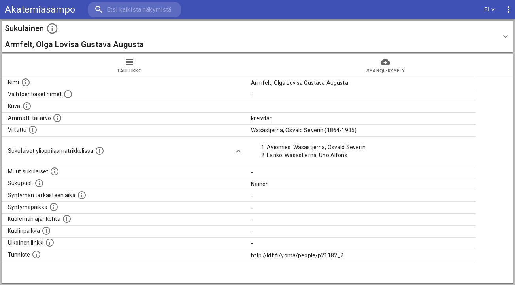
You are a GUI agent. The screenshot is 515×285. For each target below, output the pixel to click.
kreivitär (261, 118)
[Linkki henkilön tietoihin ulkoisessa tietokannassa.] (49, 242)
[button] (257, 36)
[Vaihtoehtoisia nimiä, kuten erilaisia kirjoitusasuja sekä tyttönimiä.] (68, 94)
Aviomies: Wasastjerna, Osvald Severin (316, 147)
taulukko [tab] (130, 65)
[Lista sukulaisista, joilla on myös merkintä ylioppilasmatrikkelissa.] (99, 150)
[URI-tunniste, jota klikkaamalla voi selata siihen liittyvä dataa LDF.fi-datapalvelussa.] (36, 254)
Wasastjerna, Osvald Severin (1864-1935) (304, 130)
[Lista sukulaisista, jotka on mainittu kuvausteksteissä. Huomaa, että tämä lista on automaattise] (54, 171)
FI (489, 9)
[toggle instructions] (52, 28)
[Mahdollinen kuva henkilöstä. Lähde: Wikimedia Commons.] (27, 106)
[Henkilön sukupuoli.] (39, 183)
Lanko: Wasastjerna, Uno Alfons (307, 155)
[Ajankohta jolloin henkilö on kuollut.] (66, 219)
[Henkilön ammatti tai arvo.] (57, 118)
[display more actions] (508, 9)
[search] (134, 9)
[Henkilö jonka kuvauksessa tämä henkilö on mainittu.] (32, 130)
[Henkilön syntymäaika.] (81, 195)
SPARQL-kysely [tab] (386, 65)
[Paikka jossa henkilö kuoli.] (46, 230)
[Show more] (238, 151)
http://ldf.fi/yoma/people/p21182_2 (297, 255)
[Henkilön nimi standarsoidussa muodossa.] (25, 82)
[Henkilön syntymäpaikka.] (53, 207)
